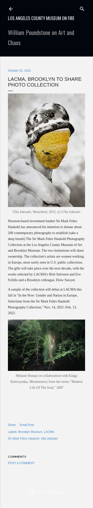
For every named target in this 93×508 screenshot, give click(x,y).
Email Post (27, 425)
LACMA (49, 432)
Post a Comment (21, 463)
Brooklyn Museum (30, 432)
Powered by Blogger (46, 493)
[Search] (82, 8)
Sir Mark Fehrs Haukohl (23, 438)
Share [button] (12, 425)
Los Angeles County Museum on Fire (41, 18)
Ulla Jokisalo (49, 438)
